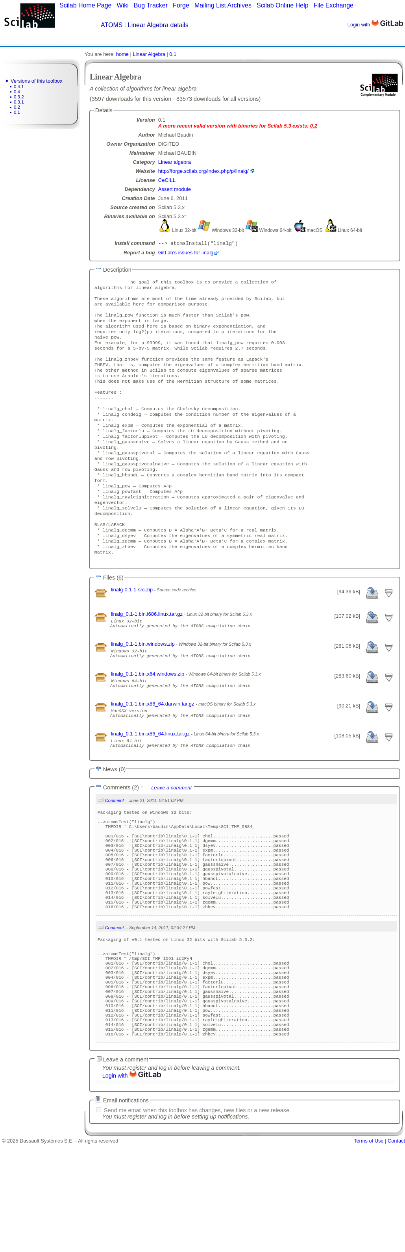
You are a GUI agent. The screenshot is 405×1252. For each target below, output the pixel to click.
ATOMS (111, 25)
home (122, 54)
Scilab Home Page (85, 5)
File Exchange (333, 5)
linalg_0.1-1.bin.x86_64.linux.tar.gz (151, 789)
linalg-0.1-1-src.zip (132, 630)
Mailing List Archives (223, 5)
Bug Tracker (151, 5)
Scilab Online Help (283, 5)
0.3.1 (19, 102)
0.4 (17, 91)
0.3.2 (19, 96)
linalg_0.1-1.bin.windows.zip (143, 688)
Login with (375, 25)
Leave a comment (171, 846)
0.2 (17, 107)
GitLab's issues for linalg (186, 253)
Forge (181, 5)
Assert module (174, 189)
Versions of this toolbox (37, 81)
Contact (396, 1249)
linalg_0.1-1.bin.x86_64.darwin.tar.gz (153, 755)
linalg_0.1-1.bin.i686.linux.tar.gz (147, 655)
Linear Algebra (149, 54)
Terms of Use (368, 1249)
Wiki (123, 5)
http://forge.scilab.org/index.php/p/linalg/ (203, 171)
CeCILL (167, 180)
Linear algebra (174, 162)
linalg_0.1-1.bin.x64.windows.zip (148, 722)
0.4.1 (19, 86)
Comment (114, 859)
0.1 (17, 112)
